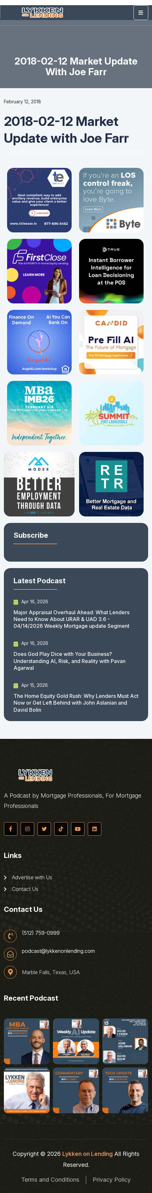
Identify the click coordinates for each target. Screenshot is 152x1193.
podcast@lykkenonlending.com (58, 950)
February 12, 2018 (22, 101)
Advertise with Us (28, 877)
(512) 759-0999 (41, 932)
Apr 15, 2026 (31, 685)
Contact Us (21, 889)
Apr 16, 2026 (31, 602)
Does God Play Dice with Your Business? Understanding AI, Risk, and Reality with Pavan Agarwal (70, 661)
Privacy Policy (112, 1179)
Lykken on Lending (87, 1153)
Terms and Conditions (50, 1179)
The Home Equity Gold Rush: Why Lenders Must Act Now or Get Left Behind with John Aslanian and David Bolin (76, 703)
